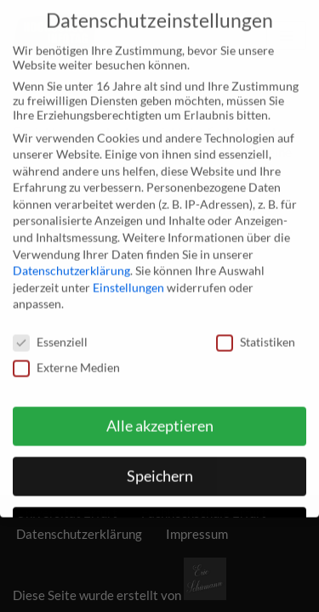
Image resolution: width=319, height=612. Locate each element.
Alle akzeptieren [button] (160, 416)
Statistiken (255, 332)
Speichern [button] (160, 466)
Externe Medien (66, 357)
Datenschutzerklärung (71, 260)
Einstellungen (128, 277)
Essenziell (50, 332)
